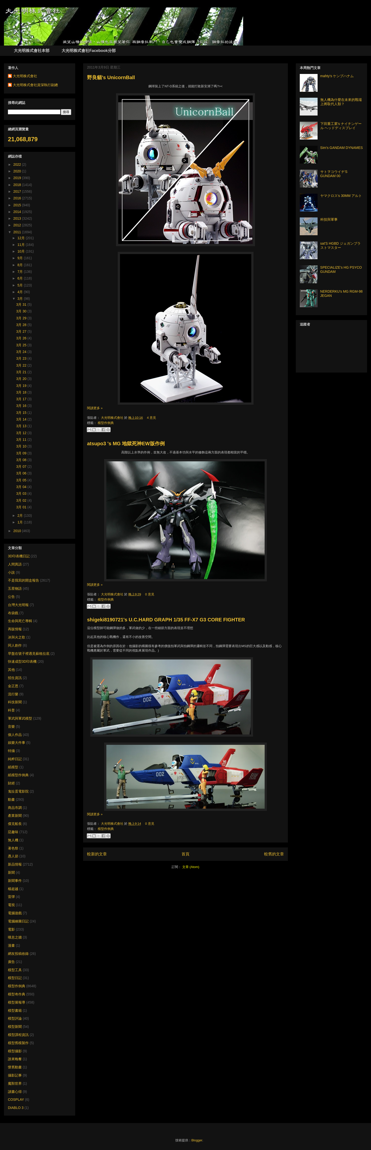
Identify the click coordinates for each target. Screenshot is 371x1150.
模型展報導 (16, 1002)
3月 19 (21, 386)
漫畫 (11, 945)
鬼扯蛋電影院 (18, 791)
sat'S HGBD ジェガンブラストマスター (340, 245)
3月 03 (21, 493)
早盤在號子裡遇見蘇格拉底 (28, 654)
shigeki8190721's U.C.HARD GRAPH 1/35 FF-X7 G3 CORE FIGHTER (166, 619)
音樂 (11, 726)
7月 (20, 272)
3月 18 (21, 392)
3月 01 (21, 507)
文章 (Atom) (190, 867)
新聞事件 (15, 881)
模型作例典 (106, 423)
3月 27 (21, 331)
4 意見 (151, 418)
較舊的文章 (274, 854)
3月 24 (21, 352)
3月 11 (21, 440)
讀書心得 (15, 1092)
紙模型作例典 (18, 775)
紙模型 (13, 767)
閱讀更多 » (95, 408)
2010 (17, 531)
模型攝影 (15, 1051)
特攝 (11, 751)
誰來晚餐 (15, 1059)
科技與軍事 (329, 219)
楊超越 (13, 889)
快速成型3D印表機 (22, 661)
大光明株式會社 (112, 418)
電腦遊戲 (15, 913)
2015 (17, 205)
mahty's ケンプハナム (337, 76)
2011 (17, 232)
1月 (20, 522)
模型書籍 (15, 1010)
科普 (11, 710)
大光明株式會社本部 (31, 50)
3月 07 (21, 467)
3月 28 (21, 325)
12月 (21, 238)
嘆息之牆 (15, 937)
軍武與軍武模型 (20, 718)
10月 (21, 251)
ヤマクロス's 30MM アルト (341, 196)
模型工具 (15, 970)
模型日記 (15, 978)
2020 (17, 171)
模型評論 (15, 1018)
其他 (11, 670)
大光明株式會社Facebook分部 (89, 50)
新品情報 (15, 864)
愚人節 (13, 856)
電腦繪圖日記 (18, 921)
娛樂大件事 (16, 743)
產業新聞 (15, 816)
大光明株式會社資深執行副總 (35, 85)
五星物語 (15, 588)
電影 (11, 929)
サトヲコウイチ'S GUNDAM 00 (334, 174)
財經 (11, 783)
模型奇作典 (16, 994)
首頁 (185, 854)
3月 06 (21, 473)
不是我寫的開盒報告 (23, 580)
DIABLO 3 (15, 1108)
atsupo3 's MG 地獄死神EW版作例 (126, 443)
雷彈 (11, 897)
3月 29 (21, 318)
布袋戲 (13, 613)
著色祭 (13, 848)
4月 (20, 292)
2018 (17, 185)
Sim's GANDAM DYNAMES (341, 148)
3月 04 (21, 487)
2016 (17, 198)
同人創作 (15, 645)
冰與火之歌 (16, 637)
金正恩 (13, 686)
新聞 (11, 872)
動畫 (11, 799)
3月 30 (21, 311)
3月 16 (21, 406)
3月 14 (21, 419)
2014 (17, 212)
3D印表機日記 (19, 556)
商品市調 (15, 808)
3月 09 (21, 453)
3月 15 (21, 413)
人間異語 (15, 564)
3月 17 (21, 399)
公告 (11, 597)
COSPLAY (16, 1100)
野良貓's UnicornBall (111, 77)
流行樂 (13, 694)
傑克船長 (15, 824)
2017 (17, 191)
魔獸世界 (15, 1083)
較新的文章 (97, 854)
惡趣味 (13, 832)
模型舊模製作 (18, 1043)
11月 (21, 245)
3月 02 (21, 500)
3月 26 (21, 338)
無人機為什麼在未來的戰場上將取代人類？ (341, 102)
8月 (20, 265)
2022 (17, 164)
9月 (20, 258)
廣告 (11, 962)
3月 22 (21, 365)
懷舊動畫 (15, 1067)
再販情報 (15, 629)
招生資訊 (15, 678)
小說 (11, 572)
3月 (20, 299)
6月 (20, 278)
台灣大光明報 (18, 605)
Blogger (196, 1140)
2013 (17, 218)
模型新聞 (15, 1027)
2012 (17, 225)
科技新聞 (15, 702)
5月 (20, 285)
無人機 (13, 840)
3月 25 (21, 345)
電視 (11, 905)
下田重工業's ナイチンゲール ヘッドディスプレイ (341, 126)
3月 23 (21, 358)
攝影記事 (15, 1075)
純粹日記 (15, 759)
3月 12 (21, 433)
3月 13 (21, 426)
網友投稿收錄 (18, 954)
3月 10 (21, 446)
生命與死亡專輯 (20, 621)
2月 (20, 515)
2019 (17, 178)
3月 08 (21, 460)
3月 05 (21, 480)
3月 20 (21, 379)
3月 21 (21, 372)
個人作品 (15, 735)
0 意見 (149, 594)
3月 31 (21, 304)
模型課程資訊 (18, 1035)
